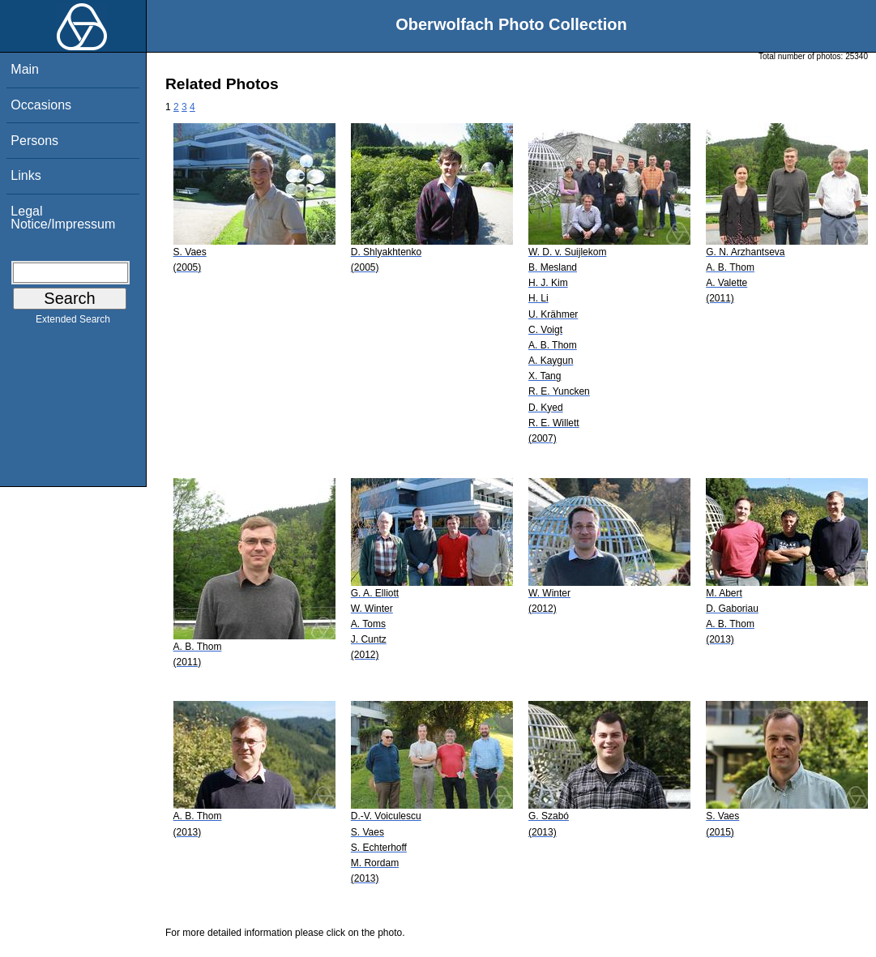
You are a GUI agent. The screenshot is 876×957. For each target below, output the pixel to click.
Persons (34, 140)
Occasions (41, 105)
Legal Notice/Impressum (63, 217)
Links (26, 175)
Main (25, 69)
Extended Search (73, 322)
